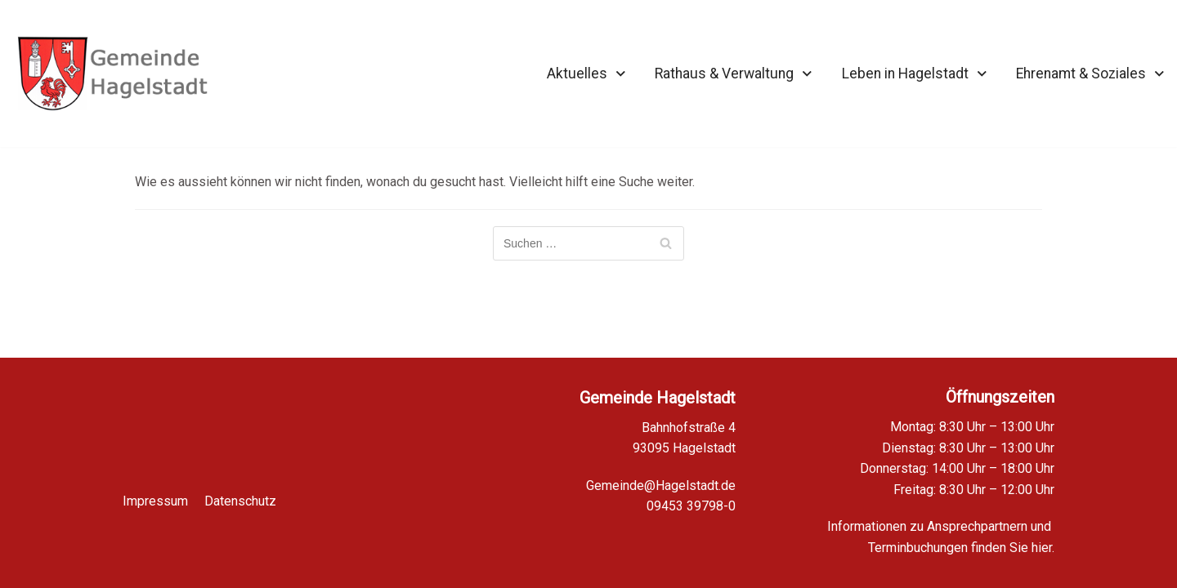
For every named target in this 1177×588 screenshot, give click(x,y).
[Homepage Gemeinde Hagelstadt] (112, 73)
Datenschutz (240, 491)
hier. (1043, 547)
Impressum (155, 491)
